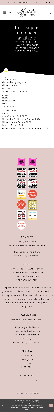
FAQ (27, 323)
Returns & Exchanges (27, 331)
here (26, 410)
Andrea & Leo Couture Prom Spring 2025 (25, 128)
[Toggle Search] (49, 12)
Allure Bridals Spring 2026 (16, 122)
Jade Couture (9, 79)
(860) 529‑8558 (27, 241)
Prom (5, 104)
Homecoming (9, 110)
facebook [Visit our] (27, 355)
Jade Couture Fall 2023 (14, 116)
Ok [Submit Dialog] (51, 406)
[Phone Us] (42, 2)
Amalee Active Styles (14, 125)
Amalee (6, 88)
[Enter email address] (27, 380)
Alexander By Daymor (14, 82)
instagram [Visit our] (27, 359)
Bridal (5, 98)
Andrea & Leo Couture (14, 91)
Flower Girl (8, 107)
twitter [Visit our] (27, 363)
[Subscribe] (37, 380)
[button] (5, 12)
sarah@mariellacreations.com (27, 245)
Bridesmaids (8, 101)
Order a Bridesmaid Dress (27, 319)
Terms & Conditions (27, 335)
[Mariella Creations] (27, 12)
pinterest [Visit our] (26, 367)
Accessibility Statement (26, 342)
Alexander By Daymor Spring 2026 (21, 119)
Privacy (27, 338)
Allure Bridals (9, 85)
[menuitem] (5, 12)
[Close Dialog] (2, 405)
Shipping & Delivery (27, 327)
